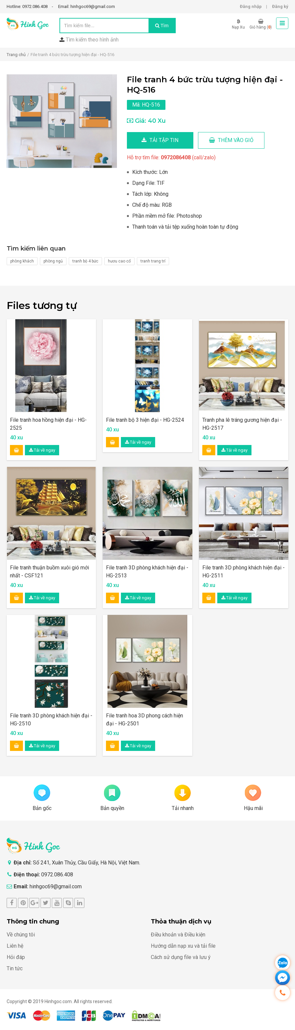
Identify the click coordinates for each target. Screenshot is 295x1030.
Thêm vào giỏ (231, 140)
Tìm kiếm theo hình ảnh (92, 40)
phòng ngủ (53, 261)
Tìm (162, 25)
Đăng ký (280, 6)
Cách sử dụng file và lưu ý (181, 957)
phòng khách (22, 261)
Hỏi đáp (16, 957)
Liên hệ (15, 946)
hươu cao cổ (119, 261)
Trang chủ (16, 54)
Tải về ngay (42, 450)
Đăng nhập (251, 6)
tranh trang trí (153, 261)
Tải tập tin (160, 140)
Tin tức (15, 968)
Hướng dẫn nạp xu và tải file (183, 946)
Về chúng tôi (21, 934)
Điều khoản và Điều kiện (178, 934)
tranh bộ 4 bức (85, 261)
